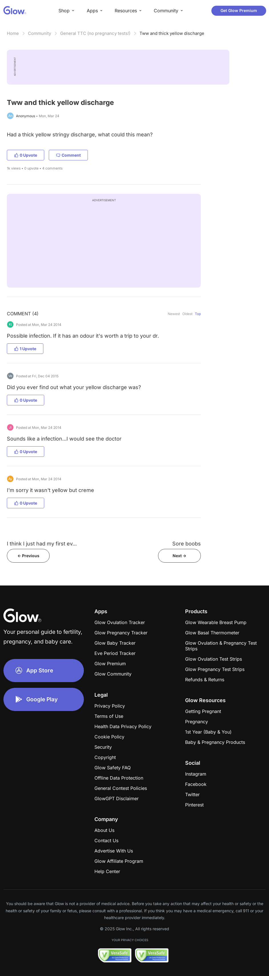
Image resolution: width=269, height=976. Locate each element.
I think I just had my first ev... (42, 544)
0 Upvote (25, 155)
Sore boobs (186, 544)
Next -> (179, 555)
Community (39, 33)
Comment (68, 155)
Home (13, 33)
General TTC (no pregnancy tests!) (95, 33)
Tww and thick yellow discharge (171, 33)
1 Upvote (25, 348)
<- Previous (28, 555)
